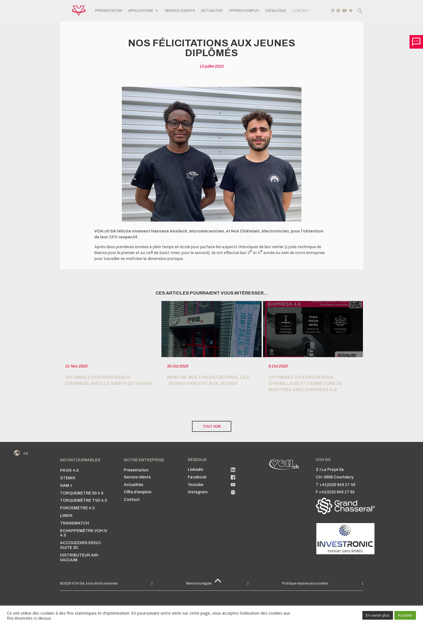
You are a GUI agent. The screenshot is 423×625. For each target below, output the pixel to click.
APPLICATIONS (140, 11)
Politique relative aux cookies (305, 583)
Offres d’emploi (244, 11)
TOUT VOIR (212, 426)
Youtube (195, 485)
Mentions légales (200, 583)
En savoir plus (378, 615)
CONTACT (301, 11)
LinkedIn (195, 469)
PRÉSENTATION (108, 11)
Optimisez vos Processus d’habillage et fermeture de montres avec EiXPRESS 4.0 (306, 383)
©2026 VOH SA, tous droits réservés (89, 583)
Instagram (197, 492)
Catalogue (275, 11)
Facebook (197, 477)
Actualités (212, 11)
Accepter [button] (405, 615)
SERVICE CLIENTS (180, 11)
